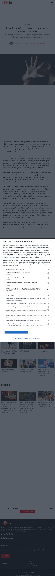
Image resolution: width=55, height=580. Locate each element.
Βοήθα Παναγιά (24, 351)
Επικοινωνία (4, 563)
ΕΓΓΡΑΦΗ (5, 555)
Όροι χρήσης (30, 563)
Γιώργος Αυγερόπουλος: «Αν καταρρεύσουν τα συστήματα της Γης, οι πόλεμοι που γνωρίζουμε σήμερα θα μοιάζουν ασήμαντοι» (26, 407)
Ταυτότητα (3, 561)
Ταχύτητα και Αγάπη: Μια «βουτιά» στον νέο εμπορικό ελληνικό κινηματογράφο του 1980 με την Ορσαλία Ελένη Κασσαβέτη (8, 407)
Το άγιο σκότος (42, 351)
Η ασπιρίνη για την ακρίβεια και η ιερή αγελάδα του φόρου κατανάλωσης (44, 372)
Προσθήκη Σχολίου (27, 511)
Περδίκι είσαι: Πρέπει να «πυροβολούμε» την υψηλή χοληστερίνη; (45, 404)
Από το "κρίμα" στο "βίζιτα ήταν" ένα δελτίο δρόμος (9, 352)
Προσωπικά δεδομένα (33, 566)
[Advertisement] (27, 436)
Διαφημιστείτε (31, 561)
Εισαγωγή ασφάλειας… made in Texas (8, 371)
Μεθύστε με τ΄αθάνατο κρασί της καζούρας (26, 371)
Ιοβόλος (19, 43)
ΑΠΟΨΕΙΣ (28, 25)
